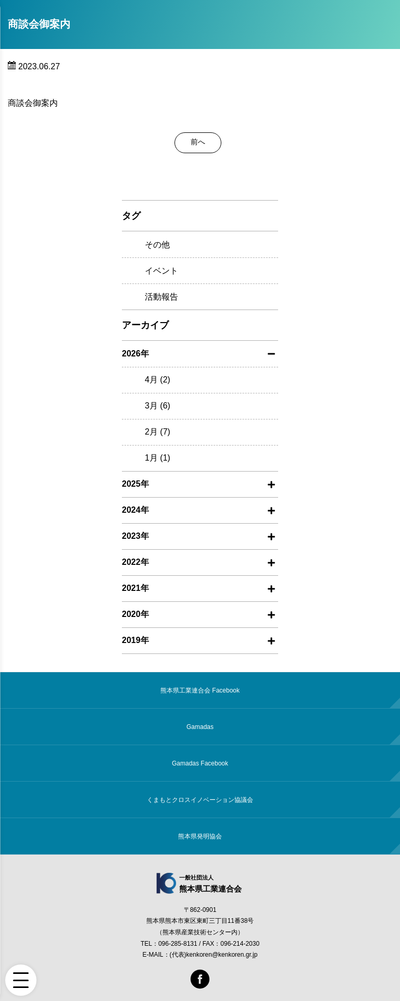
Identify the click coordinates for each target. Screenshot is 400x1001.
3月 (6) (157, 405)
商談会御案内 (33, 102)
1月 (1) (157, 457)
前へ (198, 142)
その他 (157, 244)
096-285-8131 (177, 943)
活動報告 (161, 296)
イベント (161, 270)
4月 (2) (157, 379)
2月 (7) (157, 431)
